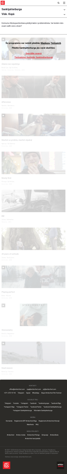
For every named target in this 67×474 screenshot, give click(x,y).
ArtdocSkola (54, 435)
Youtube (16, 403)
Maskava (45, 43)
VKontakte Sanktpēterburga (43, 410)
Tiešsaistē (56, 43)
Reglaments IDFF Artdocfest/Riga (25, 421)
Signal (28, 393)
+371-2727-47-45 (10, 393)
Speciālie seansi (33, 53)
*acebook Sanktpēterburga (52, 407)
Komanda (9, 421)
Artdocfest (10, 435)
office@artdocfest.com (17, 389)
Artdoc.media (20, 435)
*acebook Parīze (35, 407)
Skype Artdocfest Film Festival (51, 393)
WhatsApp (35, 393)
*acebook (33, 403)
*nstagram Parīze (22, 407)
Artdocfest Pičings (33, 435)
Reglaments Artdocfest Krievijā (49, 421)
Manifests (30, 424)
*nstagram (24, 403)
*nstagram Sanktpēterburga (22, 410)
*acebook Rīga (56, 403)
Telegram (21, 393)
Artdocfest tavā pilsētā (32, 438)
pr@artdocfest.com (49, 389)
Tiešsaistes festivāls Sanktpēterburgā (33, 57)
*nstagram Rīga (9, 407)
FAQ (37, 424)
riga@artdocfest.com (34, 389)
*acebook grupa (43, 403)
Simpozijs (45, 435)
